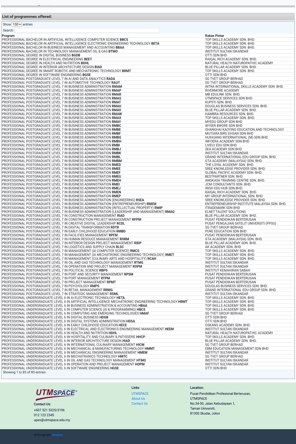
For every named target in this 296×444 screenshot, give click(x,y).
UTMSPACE (140, 394)
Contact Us (140, 404)
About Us (138, 399)
